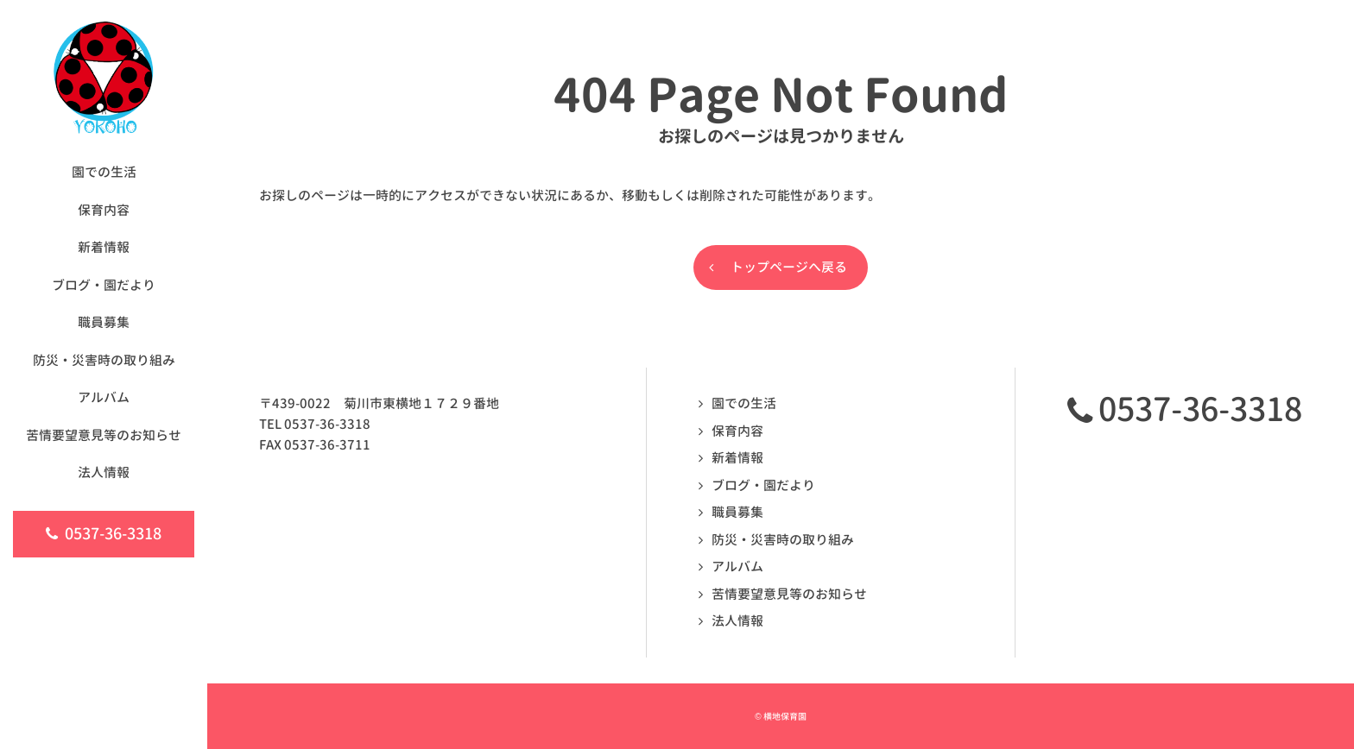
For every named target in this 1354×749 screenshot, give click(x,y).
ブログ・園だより (763, 485)
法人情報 (737, 621)
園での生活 (744, 403)
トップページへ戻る (789, 267)
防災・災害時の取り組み (783, 540)
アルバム (737, 566)
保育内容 (737, 431)
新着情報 (737, 458)
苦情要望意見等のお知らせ (789, 594)
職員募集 (737, 512)
